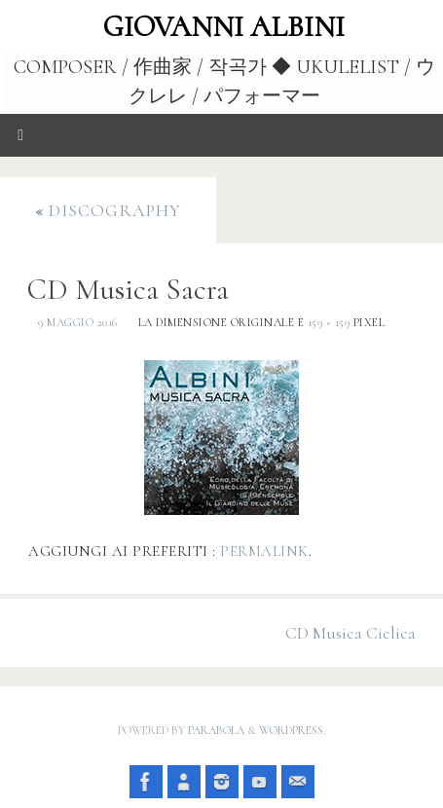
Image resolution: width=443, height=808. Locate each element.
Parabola (216, 730)
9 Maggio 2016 (78, 322)
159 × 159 (329, 322)
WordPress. (292, 730)
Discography (108, 210)
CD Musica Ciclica (350, 632)
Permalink (264, 551)
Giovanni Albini (224, 27)
